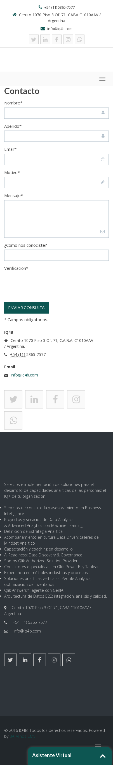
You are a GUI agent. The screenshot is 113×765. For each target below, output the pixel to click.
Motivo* (12, 172)
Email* (10, 149)
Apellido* (13, 126)
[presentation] (46, 288)
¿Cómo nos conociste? (25, 245)
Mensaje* (13, 195)
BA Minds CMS (23, 736)
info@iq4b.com (24, 375)
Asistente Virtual (52, 755)
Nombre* (13, 103)
